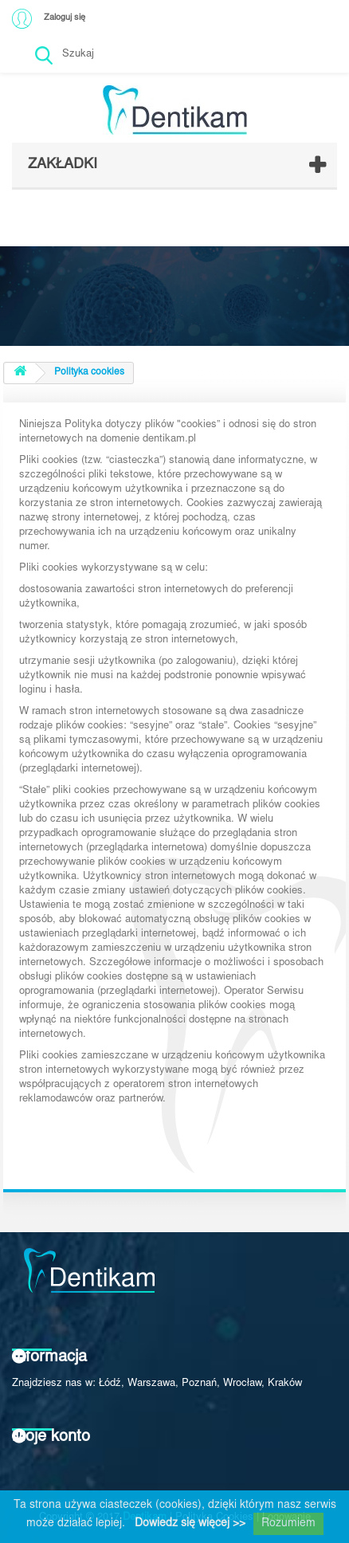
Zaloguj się (64, 18)
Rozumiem (288, 1523)
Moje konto (51, 1437)
